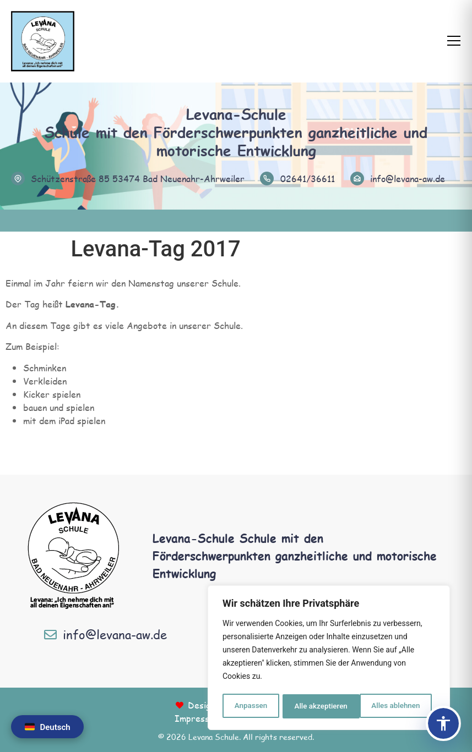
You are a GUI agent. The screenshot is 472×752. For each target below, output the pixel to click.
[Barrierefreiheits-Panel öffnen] (443, 723)
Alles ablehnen (318, 706)
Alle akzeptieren (396, 706)
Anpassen (250, 706)
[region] (329, 659)
